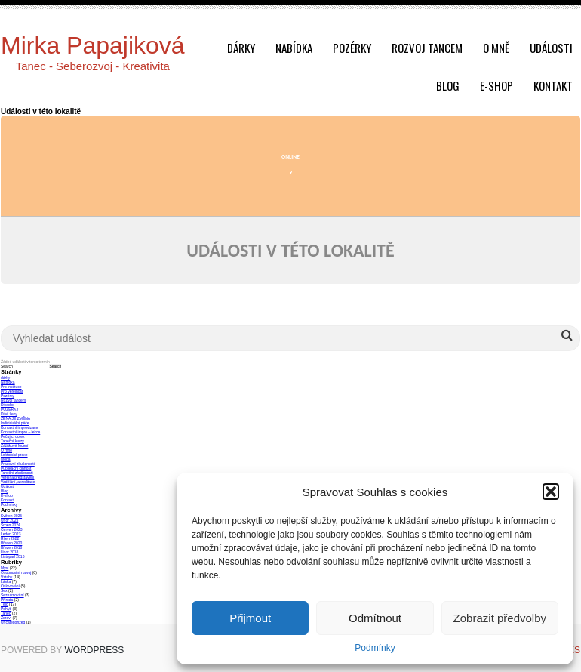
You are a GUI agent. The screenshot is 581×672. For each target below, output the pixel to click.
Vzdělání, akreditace (18, 481)
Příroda (7, 599)
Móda (6, 459)
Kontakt (553, 85)
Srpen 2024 (10, 524)
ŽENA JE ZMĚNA (15, 418)
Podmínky (375, 648)
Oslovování (10, 586)
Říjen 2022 (10, 538)
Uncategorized (13, 622)
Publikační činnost (16, 468)
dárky (241, 47)
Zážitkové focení (14, 445)
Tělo (4, 604)
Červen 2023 (12, 529)
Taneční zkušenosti (17, 472)
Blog (448, 85)
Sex (4, 590)
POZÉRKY (10, 409)
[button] (550, 491)
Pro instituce (11, 386)
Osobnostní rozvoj (16, 572)
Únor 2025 (9, 520)
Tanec (6, 613)
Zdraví (6, 617)
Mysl (4, 568)
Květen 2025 (11, 515)
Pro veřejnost (12, 391)
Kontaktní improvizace (19, 427)
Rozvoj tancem (427, 47)
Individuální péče (15, 423)
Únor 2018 (9, 552)
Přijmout (250, 618)
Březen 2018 (11, 547)
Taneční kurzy (12, 441)
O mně (496, 47)
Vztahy (6, 577)
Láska (6, 581)
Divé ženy (9, 414)
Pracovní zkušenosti (18, 463)
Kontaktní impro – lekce (20, 432)
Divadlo (7, 404)
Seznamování (12, 595)
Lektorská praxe (14, 454)
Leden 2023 (10, 534)
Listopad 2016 (12, 556)
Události (551, 47)
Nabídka (293, 47)
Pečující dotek (12, 436)
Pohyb (6, 608)
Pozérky (352, 47)
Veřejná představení (17, 477)
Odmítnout (375, 618)
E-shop (496, 85)
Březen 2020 (11, 543)
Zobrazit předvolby (499, 618)
